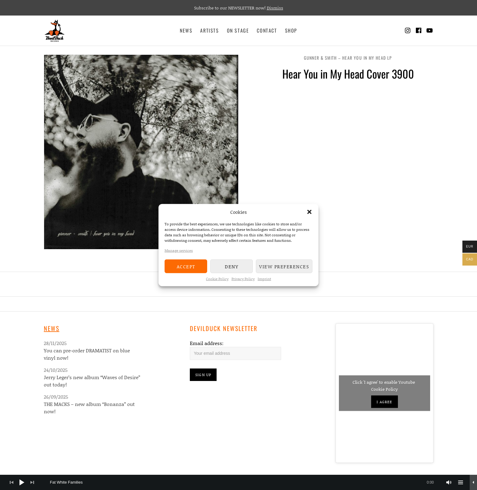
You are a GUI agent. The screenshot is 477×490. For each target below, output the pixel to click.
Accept (186, 266)
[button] (309, 212)
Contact (267, 30)
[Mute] (449, 482)
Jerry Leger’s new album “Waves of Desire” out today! (92, 381)
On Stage (238, 30)
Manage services (179, 250)
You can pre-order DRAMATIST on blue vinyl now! (87, 354)
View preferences (284, 266)
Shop (291, 30)
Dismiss (275, 8)
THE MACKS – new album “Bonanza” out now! (89, 407)
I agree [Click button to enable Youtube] (384, 401)
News (186, 30)
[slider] (245, 482)
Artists (209, 30)
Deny (231, 266)
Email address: (207, 343)
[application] (238, 482)
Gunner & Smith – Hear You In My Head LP (348, 58)
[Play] (22, 482)
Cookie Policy (217, 278)
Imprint (264, 278)
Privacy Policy (243, 278)
